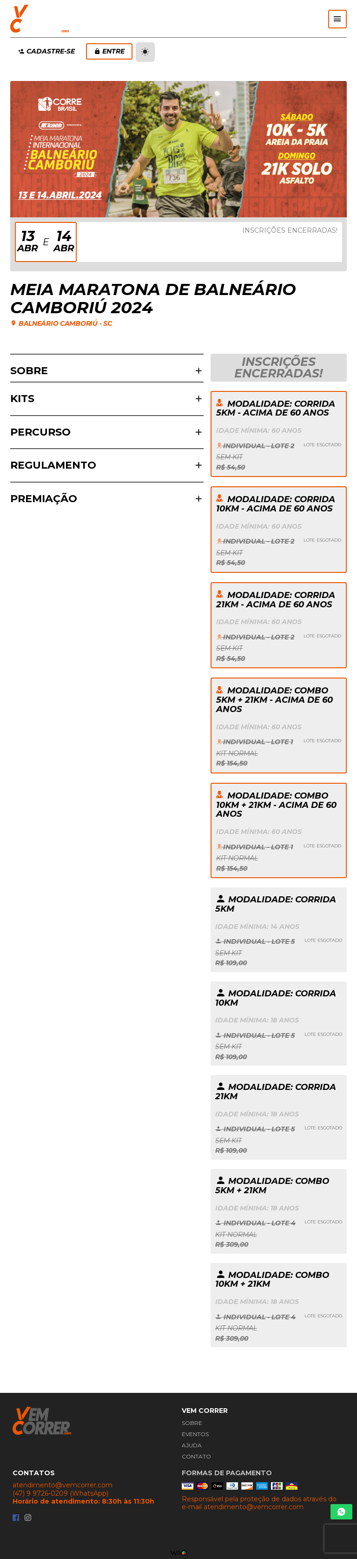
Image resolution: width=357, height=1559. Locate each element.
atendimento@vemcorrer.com (62, 1485)
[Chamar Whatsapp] (341, 1512)
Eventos (195, 1434)
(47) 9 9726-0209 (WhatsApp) (60, 1494)
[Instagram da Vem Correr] (28, 1518)
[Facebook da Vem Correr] (16, 1518)
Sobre (192, 1422)
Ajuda (192, 1445)
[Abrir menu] (337, 19)
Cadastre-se (46, 51)
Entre (109, 51)
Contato (196, 1456)
